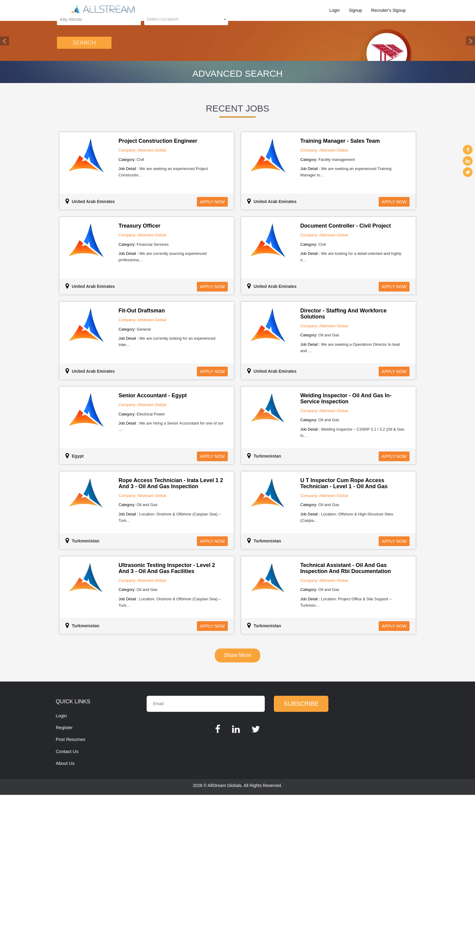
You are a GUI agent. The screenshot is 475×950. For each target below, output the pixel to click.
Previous (4, 118)
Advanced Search (237, 229)
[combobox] (186, 128)
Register (64, 882)
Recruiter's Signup (388, 10)
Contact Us (67, 906)
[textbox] (186, 128)
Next (470, 118)
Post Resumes (70, 894)
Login (334, 10)
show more (237, 810)
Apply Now (212, 357)
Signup (355, 10)
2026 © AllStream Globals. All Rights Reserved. (237, 940)
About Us (65, 918)
